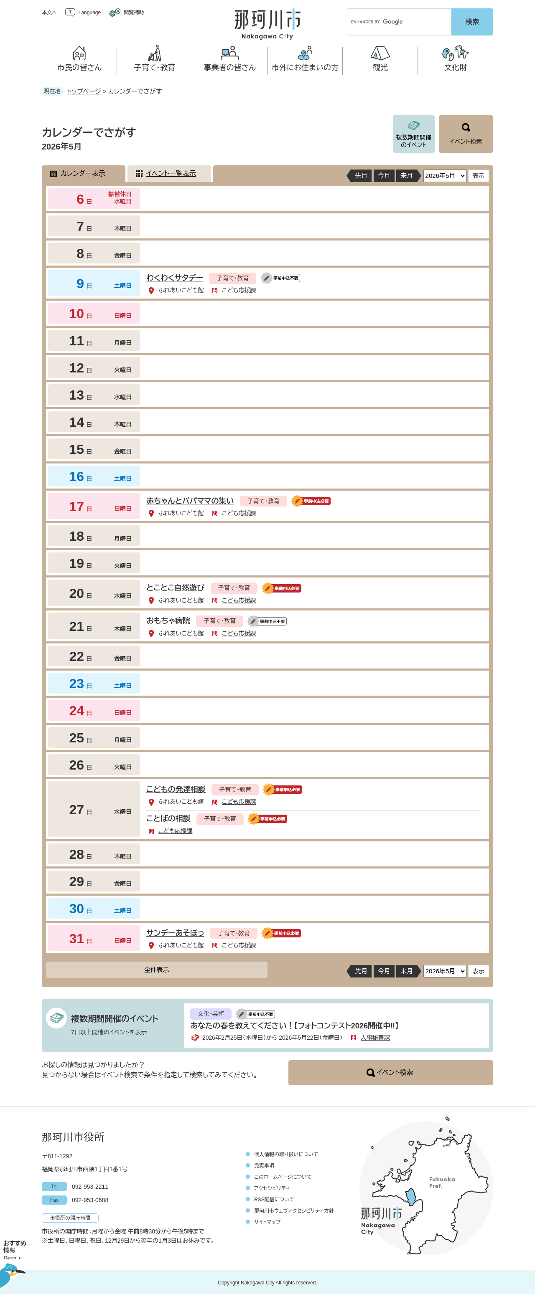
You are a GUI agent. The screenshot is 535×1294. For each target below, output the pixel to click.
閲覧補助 (134, 12)
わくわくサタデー (174, 277)
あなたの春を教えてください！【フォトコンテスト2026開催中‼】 (294, 1025)
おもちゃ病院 (168, 619)
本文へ (49, 12)
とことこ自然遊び (175, 586)
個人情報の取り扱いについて (286, 1153)
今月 (384, 174)
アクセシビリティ (272, 1187)
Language (90, 12)
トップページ (84, 90)
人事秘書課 (375, 1036)
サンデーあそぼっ (175, 932)
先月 (361, 174)
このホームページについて (283, 1176)
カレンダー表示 (83, 172)
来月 (406, 174)
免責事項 (264, 1164)
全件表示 (156, 968)
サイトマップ (267, 1221)
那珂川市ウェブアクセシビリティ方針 (294, 1210)
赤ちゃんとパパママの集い (190, 500)
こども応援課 (239, 289)
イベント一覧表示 (171, 172)
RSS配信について (274, 1198)
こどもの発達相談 (176, 788)
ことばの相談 (168, 817)
